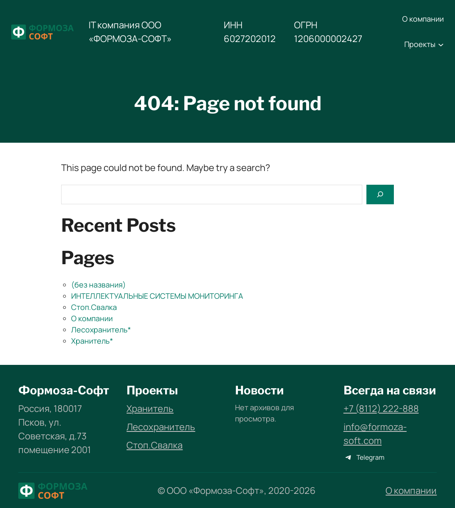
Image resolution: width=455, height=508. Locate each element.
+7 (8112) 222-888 (381, 408)
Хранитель (149, 408)
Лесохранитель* (101, 330)
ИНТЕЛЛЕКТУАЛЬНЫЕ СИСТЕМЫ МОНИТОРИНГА (157, 296)
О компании (92, 318)
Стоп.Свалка (94, 307)
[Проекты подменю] (441, 44)
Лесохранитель (160, 427)
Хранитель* (92, 341)
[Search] (380, 194)
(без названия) (98, 285)
